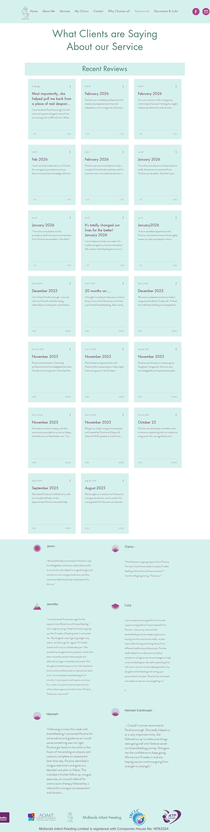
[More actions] (71, 86)
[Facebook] (195, 11)
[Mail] (206, 11)
